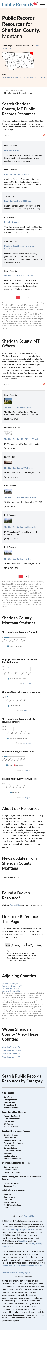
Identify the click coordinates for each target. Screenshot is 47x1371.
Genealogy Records (11, 1157)
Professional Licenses (12, 1222)
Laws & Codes (9, 1195)
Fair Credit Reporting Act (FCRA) (19, 1279)
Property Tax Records (12, 1165)
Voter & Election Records (13, 1192)
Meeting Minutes (10, 1205)
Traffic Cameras (10, 1257)
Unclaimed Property (11, 1185)
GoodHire (22, 1290)
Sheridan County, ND (11, 1099)
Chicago (15, 994)
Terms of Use (7, 1296)
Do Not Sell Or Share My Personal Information (22, 1315)
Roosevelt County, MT (12, 1035)
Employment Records (12, 1233)
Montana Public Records (12, 90)
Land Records (9, 1171)
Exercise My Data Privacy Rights (16, 1322)
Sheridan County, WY (11, 1106)
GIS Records (8, 1173)
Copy (38, 994)
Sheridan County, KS (11, 1096)
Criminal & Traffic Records (13, 1240)
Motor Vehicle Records (12, 1208)
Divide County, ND (10, 1038)
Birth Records (9, 1146)
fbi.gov (27, 811)
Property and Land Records (14, 1161)
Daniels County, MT (10, 1033)
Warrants (7, 1244)
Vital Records (8, 1142)
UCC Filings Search (11, 1176)
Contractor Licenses (11, 1219)
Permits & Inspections (12, 1190)
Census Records (10, 1187)
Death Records (9, 1152)
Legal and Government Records (16, 1180)
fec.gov (27, 847)
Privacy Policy (35, 1293)
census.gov (27, 660)
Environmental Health (12, 1200)
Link (8, 994)
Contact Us (15, 954)
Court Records (9, 1246)
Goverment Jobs (10, 1235)
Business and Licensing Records (16, 1212)
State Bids (7, 1203)
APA (30, 994)
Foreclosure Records (12, 1168)
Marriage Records (10, 1149)
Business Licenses (11, 1216)
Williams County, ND (11, 1040)
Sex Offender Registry (12, 1254)
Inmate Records (10, 1252)
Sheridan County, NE (11, 1103)
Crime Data (8, 1249)
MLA (24, 994)
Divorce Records (10, 1154)
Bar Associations (10, 1197)
